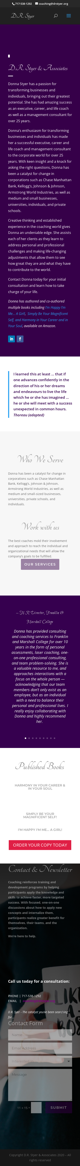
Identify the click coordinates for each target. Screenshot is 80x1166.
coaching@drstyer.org (39, 1001)
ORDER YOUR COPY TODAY (40, 845)
